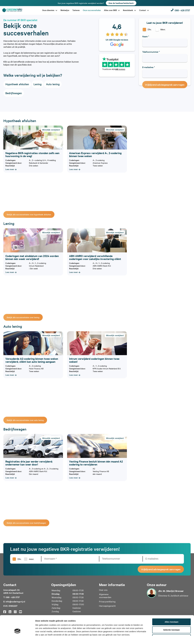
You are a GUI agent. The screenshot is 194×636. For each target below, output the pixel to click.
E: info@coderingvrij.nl (14, 601)
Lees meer (10, 169)
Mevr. (162, 29)
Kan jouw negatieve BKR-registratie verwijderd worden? (97, 3)
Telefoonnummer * (151, 51)
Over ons (103, 589)
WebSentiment (135, 632)
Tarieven (76, 10)
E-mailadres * (148, 67)
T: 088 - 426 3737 (11, 597)
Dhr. (149, 29)
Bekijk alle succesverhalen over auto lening (25, 420)
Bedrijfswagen (13, 93)
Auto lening (53, 84)
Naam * (145, 36)
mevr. (31, 558)
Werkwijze (64, 10)
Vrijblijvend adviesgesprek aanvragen (164, 84)
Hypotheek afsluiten (17, 84)
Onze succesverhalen (92, 10)
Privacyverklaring (107, 601)
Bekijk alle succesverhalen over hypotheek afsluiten (29, 214)
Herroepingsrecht (107, 605)
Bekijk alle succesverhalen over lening (23, 317)
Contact (142, 10)
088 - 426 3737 (180, 10)
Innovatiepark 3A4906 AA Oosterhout (13, 591)
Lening (37, 84)
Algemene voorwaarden (105, 596)
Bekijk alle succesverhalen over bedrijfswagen (26, 522)
